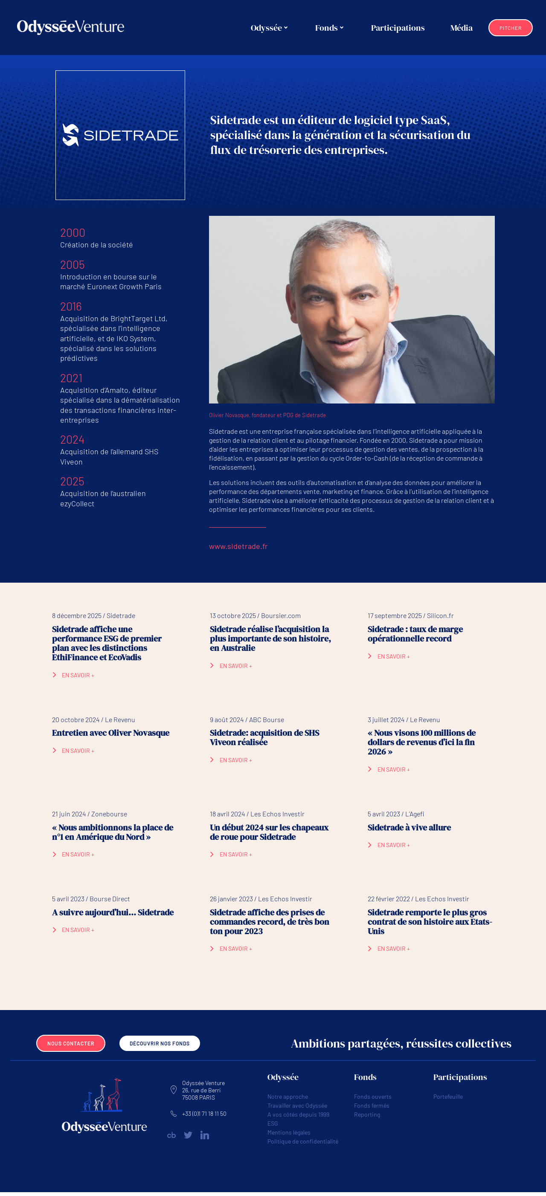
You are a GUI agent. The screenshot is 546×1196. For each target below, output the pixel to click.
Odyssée (271, 28)
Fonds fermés (371, 1108)
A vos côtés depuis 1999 (298, 1117)
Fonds (331, 28)
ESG (272, 1126)
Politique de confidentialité (302, 1144)
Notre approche (287, 1099)
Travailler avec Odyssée (297, 1108)
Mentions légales (289, 1135)
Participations (399, 28)
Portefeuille (448, 1099)
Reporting (367, 1117)
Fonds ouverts (373, 1099)
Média (462, 28)
